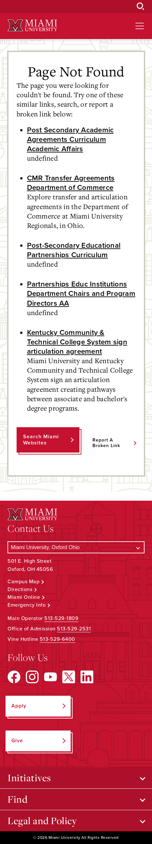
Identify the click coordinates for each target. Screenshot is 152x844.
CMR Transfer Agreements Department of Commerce (71, 183)
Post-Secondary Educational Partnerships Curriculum (74, 250)
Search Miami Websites (41, 439)
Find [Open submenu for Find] (17, 799)
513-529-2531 (74, 629)
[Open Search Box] (141, 6)
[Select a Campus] (75, 547)
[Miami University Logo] (32, 26)
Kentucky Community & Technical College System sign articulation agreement (77, 342)
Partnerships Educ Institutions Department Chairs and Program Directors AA (81, 293)
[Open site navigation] (140, 26)
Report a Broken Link (106, 442)
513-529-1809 (61, 618)
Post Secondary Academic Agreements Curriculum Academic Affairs (70, 139)
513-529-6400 (57, 639)
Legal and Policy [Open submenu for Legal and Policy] (42, 820)
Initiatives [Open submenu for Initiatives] (29, 777)
